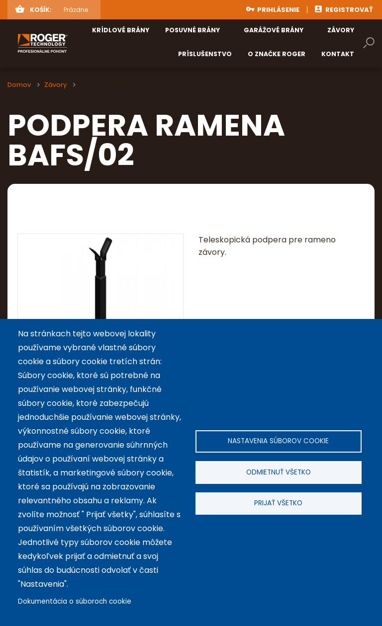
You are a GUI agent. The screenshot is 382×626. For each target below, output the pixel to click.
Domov (19, 84)
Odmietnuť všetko (278, 472)
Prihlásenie (278, 9)
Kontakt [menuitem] (337, 54)
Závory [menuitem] (340, 30)
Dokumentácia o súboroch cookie (74, 601)
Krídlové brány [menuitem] (120, 30)
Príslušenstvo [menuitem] (205, 54)
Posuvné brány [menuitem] (192, 30)
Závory (55, 84)
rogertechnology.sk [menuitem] (70, 43)
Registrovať (349, 9)
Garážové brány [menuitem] (273, 30)
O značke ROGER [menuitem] (276, 54)
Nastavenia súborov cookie (278, 440)
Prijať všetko (278, 504)
